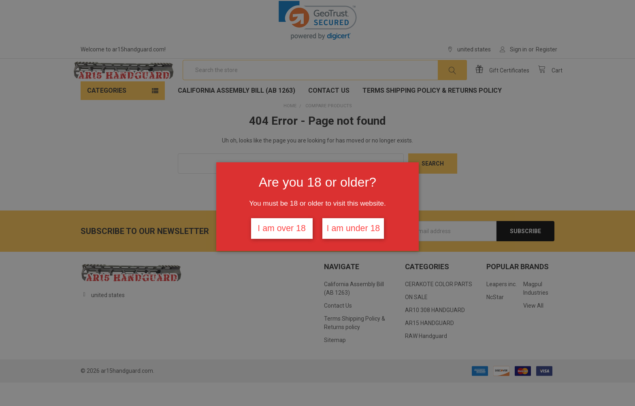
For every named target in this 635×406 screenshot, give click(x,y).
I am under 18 (353, 228)
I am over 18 (282, 228)
